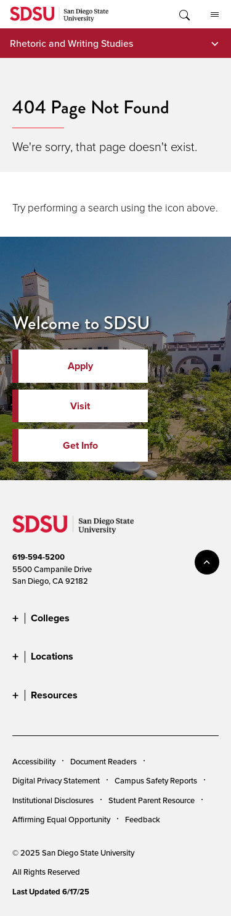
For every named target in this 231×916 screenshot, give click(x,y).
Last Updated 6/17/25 (50, 892)
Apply (80, 366)
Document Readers (103, 761)
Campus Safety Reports (156, 780)
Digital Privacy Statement (56, 780)
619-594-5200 (38, 557)
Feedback (142, 819)
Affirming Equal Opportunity (61, 819)
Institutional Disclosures (53, 800)
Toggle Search (183, 14)
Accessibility (33, 761)
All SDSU (215, 14)
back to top (207, 562)
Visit (80, 406)
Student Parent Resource (151, 800)
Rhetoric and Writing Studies (71, 43)
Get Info (80, 445)
